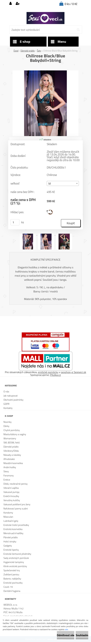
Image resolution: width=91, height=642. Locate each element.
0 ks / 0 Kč (71, 4)
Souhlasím (82, 635)
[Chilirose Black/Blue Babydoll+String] (45, 72)
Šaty (39, 50)
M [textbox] (49, 183)
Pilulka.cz (55, 375)
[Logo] (45, 18)
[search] (78, 29)
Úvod (15, 50)
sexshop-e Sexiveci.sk (73, 372)
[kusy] (15, 222)
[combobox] (63, 183)
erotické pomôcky (48, 372)
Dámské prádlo (28, 50)
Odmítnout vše (65, 635)
